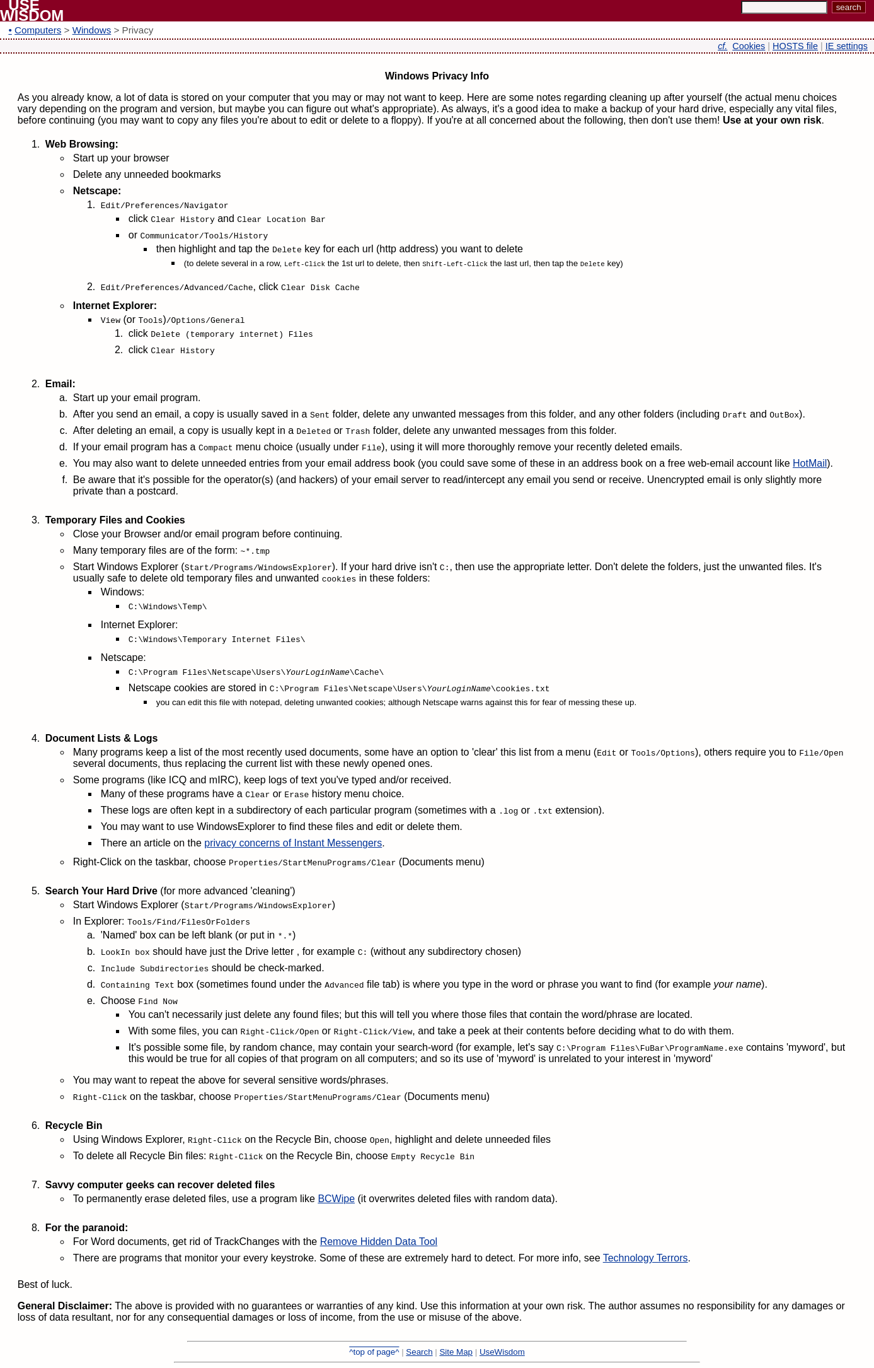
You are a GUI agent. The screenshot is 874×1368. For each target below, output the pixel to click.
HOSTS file (795, 46)
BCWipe (336, 1198)
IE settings (846, 46)
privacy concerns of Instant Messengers (293, 843)
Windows (92, 30)
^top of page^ (374, 1352)
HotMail (810, 463)
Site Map (456, 1352)
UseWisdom (502, 1352)
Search (419, 1352)
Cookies (748, 46)
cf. (722, 46)
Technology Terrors (645, 1258)
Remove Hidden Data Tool (378, 1241)
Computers (37, 30)
